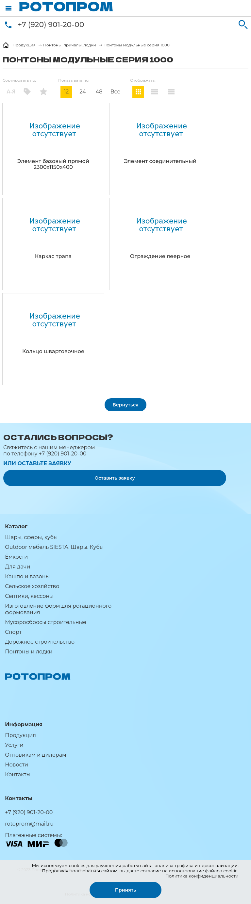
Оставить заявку (114, 478)
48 (99, 92)
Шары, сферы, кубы (31, 537)
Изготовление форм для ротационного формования (58, 609)
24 (82, 92)
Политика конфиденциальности (202, 876)
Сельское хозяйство (32, 586)
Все (115, 92)
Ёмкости (16, 557)
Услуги (14, 745)
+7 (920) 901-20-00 (51, 24)
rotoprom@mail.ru (29, 824)
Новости (16, 765)
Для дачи (17, 567)
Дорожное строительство (40, 642)
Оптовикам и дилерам (35, 755)
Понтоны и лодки (28, 652)
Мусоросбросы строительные (45, 622)
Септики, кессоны (29, 596)
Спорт (13, 632)
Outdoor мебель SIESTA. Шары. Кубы (54, 547)
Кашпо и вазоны (27, 576)
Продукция (20, 735)
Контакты (17, 774)
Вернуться (126, 405)
